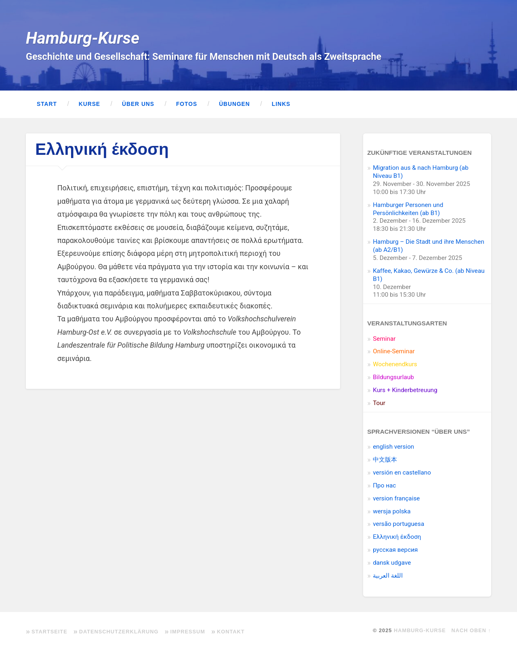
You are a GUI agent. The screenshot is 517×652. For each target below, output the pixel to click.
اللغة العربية (388, 575)
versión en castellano (402, 472)
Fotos (186, 104)
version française (396, 498)
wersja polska (391, 511)
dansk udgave (392, 562)
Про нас (384, 485)
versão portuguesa (398, 524)
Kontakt (231, 632)
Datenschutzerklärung (119, 632)
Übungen (234, 104)
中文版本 (385, 459)
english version (393, 446)
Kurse (89, 104)
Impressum (187, 632)
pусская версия (395, 549)
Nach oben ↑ (471, 630)
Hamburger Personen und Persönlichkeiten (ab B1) (408, 209)
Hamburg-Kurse (82, 38)
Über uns (138, 104)
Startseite (49, 632)
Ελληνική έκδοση (397, 536)
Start (47, 104)
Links (281, 104)
